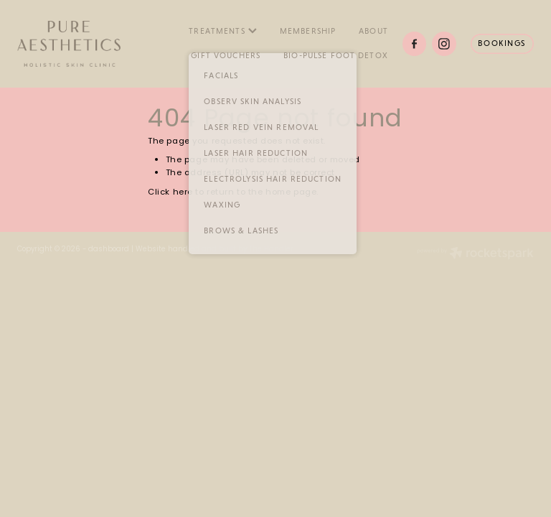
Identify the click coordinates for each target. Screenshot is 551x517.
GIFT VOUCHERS (225, 55)
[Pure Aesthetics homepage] (69, 43)
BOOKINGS (502, 43)
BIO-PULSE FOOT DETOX (335, 55)
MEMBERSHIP (308, 31)
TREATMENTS (223, 31)
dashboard (108, 250)
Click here (170, 193)
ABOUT (373, 31)
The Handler (271, 250)
